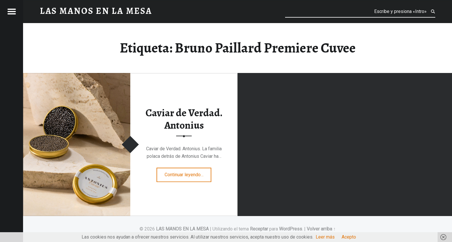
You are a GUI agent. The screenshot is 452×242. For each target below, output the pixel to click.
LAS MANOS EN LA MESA (182, 229)
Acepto (349, 237)
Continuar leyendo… (188, 172)
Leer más (325, 237)
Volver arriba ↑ (321, 229)
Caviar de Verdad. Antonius (184, 119)
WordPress (290, 229)
